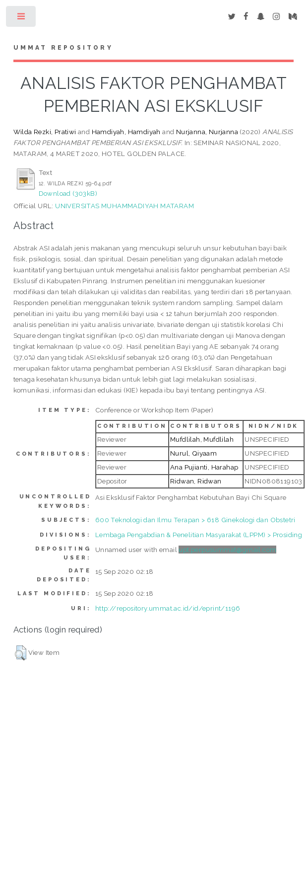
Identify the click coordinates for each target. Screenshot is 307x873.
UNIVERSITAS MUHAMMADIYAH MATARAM (124, 206)
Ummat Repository (63, 47)
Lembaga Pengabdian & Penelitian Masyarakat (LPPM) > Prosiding (198, 535)
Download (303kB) (68, 193)
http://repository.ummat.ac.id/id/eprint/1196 (168, 608)
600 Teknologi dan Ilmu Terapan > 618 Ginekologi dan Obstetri (195, 520)
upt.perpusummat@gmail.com (227, 550)
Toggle (21, 18)
